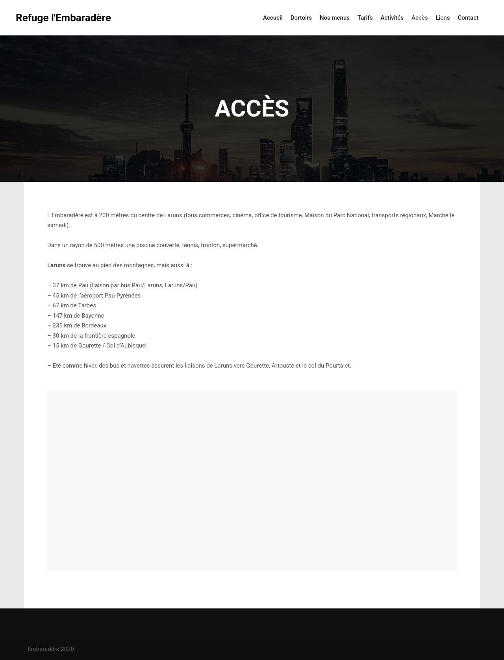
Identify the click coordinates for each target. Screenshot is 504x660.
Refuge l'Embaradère (55, 18)
